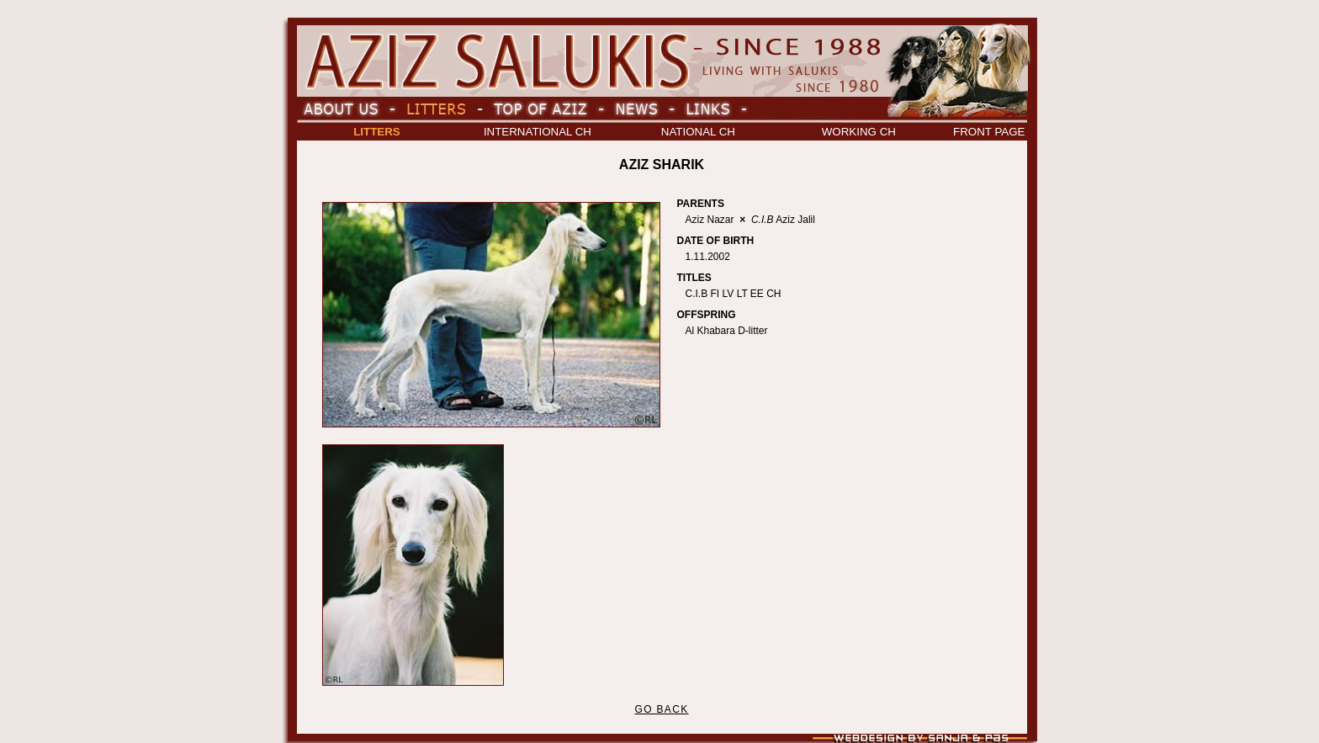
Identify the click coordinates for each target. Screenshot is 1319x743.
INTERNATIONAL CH (537, 131)
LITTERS (376, 131)
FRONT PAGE (989, 131)
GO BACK (661, 709)
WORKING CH (859, 131)
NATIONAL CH (698, 131)
